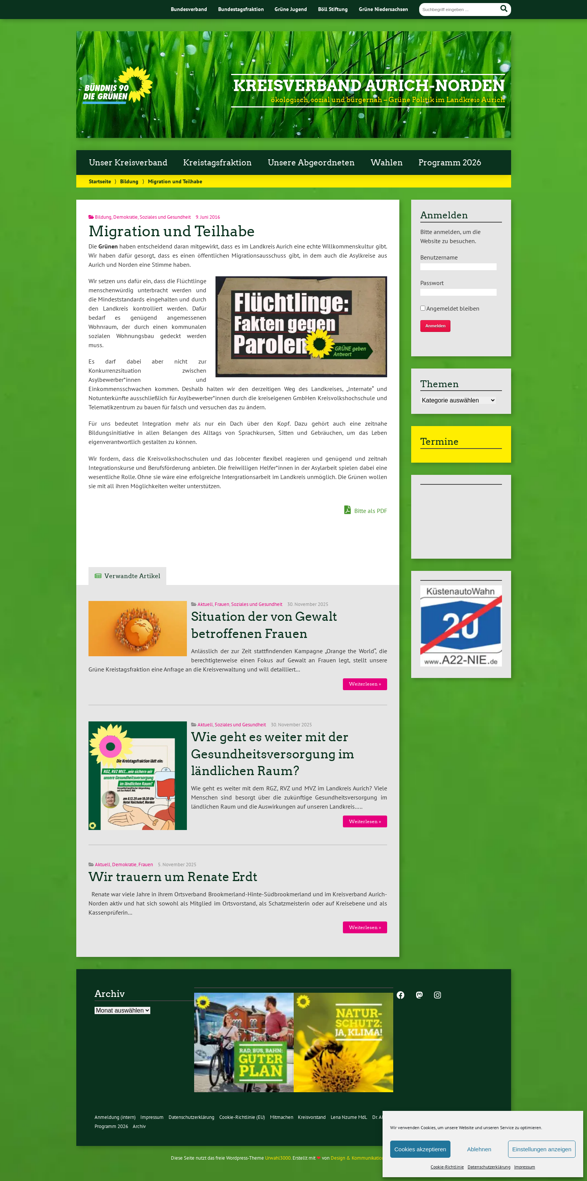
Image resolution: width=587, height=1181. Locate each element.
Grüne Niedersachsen (383, 9)
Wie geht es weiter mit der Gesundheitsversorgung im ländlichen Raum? (272, 754)
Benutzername (439, 257)
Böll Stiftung (333, 9)
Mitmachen (281, 1117)
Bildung (129, 181)
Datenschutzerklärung (489, 1167)
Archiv (139, 1126)
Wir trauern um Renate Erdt (172, 877)
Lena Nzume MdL (349, 1117)
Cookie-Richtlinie (447, 1167)
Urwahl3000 (278, 1158)
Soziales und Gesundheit (165, 217)
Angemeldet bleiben (449, 308)
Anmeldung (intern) (115, 1117)
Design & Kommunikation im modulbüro (373, 1158)
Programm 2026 (449, 163)
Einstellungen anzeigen (541, 1149)
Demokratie (125, 217)
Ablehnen (479, 1149)
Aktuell (205, 604)
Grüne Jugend (291, 9)
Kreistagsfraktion (217, 163)
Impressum (524, 1167)
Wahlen (387, 163)
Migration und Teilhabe (171, 231)
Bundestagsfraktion (241, 9)
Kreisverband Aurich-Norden (369, 86)
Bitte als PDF (365, 510)
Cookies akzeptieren (420, 1149)
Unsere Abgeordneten (311, 163)
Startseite (100, 181)
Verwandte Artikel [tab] (132, 576)
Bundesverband (189, 9)
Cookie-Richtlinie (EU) (242, 1117)
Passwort (432, 283)
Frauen (222, 604)
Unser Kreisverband (128, 163)
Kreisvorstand (312, 1117)
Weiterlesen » (365, 684)
